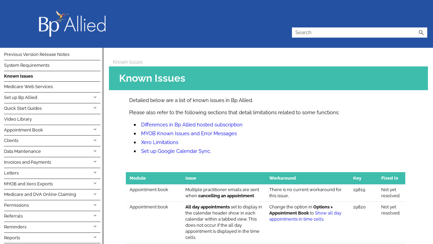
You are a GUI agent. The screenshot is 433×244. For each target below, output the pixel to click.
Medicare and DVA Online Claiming (52, 194)
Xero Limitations (159, 142)
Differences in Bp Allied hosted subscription (192, 125)
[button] (421, 32)
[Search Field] (359, 32)
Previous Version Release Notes (36, 54)
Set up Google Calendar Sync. (176, 151)
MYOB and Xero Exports (52, 184)
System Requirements (26, 65)
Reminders (52, 227)
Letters (52, 173)
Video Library (18, 119)
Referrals (52, 216)
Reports (52, 238)
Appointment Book (52, 130)
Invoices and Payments (52, 162)
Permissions (52, 205)
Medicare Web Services (28, 86)
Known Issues (18, 76)
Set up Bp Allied (52, 98)
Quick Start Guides (52, 108)
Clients (52, 141)
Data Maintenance (52, 151)
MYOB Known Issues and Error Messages (189, 133)
